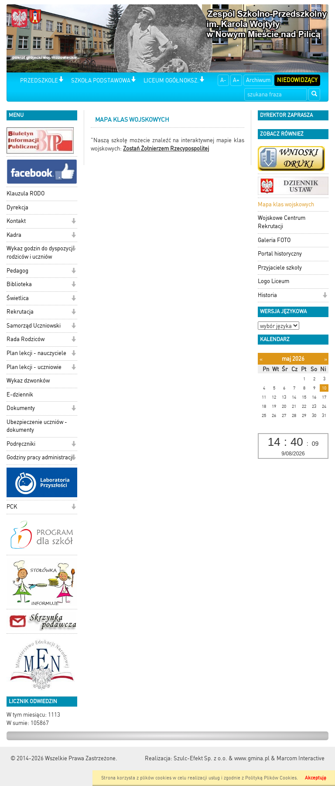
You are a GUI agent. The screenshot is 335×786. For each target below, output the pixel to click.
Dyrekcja (17, 207)
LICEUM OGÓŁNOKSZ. (171, 80)
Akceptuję (315, 778)
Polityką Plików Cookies (271, 778)
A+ (236, 80)
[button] (61, 80)
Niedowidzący (297, 80)
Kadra (14, 235)
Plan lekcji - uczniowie (34, 367)
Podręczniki (21, 444)
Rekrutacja (20, 311)
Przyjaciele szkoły (280, 267)
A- (223, 80)
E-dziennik (20, 394)
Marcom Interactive (301, 758)
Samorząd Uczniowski (34, 325)
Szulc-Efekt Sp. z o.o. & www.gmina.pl (222, 758)
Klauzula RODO (25, 193)
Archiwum (258, 80)
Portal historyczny (280, 253)
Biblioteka (19, 284)
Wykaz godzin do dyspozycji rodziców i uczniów (40, 252)
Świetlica (18, 298)
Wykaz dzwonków (28, 380)
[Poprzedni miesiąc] (261, 359)
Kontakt (16, 221)
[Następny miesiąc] (325, 359)
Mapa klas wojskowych (286, 204)
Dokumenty (21, 408)
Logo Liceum (273, 281)
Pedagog (17, 270)
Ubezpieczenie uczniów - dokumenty (37, 426)
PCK (12, 506)
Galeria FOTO (274, 240)
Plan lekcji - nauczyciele (36, 353)
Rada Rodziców (25, 339)
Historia (267, 295)
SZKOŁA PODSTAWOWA (100, 80)
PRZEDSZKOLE (39, 80)
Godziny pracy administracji (40, 457)
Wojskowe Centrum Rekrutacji (281, 222)
